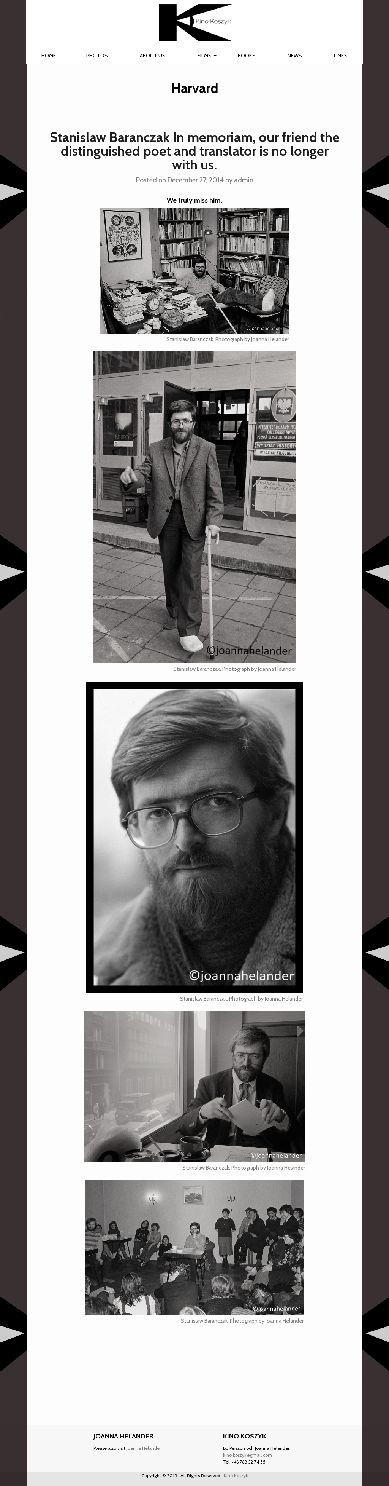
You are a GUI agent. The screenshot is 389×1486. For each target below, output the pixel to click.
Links (341, 55)
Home (48, 55)
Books (247, 55)
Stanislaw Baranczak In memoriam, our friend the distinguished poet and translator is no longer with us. (195, 151)
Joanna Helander (144, 1448)
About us (153, 55)
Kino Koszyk (236, 1475)
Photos (97, 55)
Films (205, 55)
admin (243, 180)
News (295, 55)
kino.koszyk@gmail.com (247, 1455)
